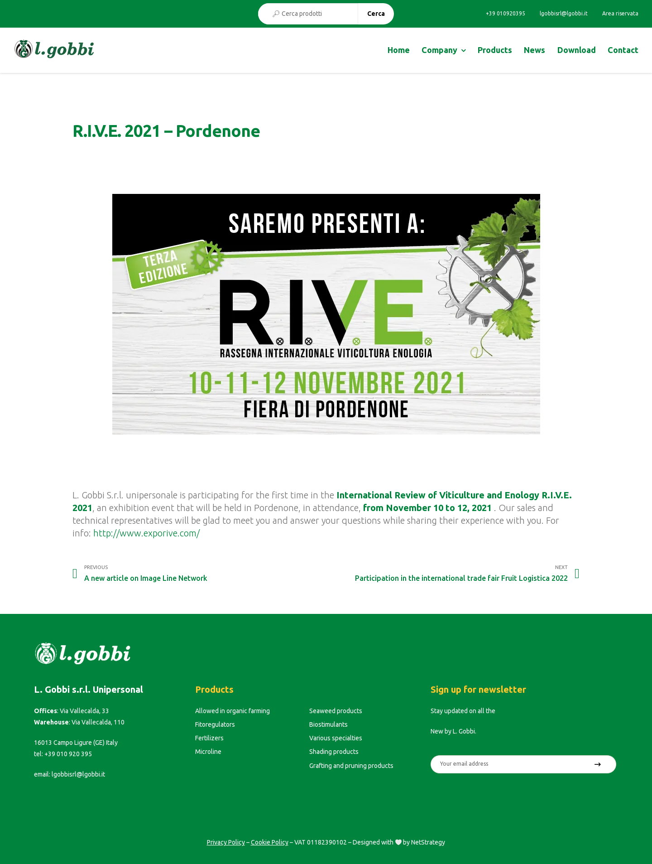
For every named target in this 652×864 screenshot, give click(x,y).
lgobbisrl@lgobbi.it (564, 13)
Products (495, 49)
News (534, 49)
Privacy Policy (226, 842)
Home (399, 49)
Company (439, 49)
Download (576, 49)
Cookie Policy (269, 842)
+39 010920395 (505, 13)
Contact (623, 49)
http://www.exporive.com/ (146, 533)
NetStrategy (428, 842)
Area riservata (620, 13)
